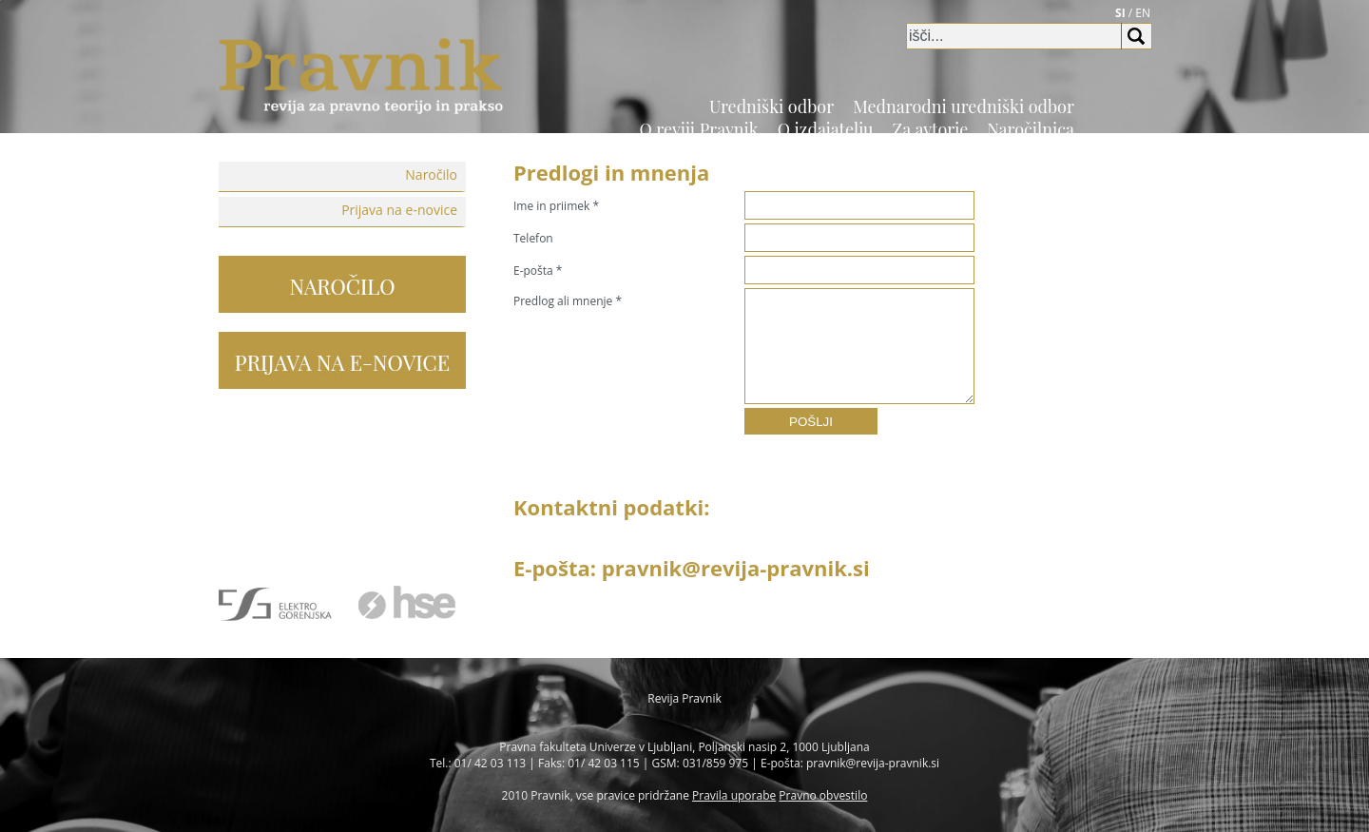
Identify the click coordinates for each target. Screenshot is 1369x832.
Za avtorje (931, 129)
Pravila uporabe (734, 795)
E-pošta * (537, 270)
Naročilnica (1030, 129)
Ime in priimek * (556, 206)
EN (1142, 13)
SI (1120, 13)
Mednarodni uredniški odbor (963, 106)
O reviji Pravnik (698, 129)
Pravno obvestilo (823, 795)
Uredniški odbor (771, 106)
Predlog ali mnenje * (567, 301)
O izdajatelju (826, 129)
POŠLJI (811, 422)
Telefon (533, 238)
